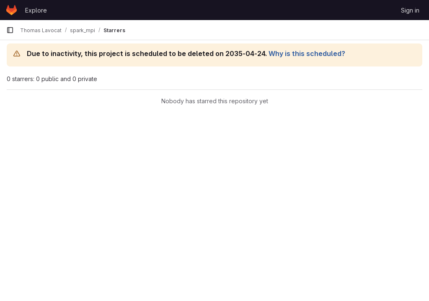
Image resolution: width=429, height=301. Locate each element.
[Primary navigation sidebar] (10, 30)
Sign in (410, 10)
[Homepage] (11, 10)
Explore (36, 10)
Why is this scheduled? (307, 53)
